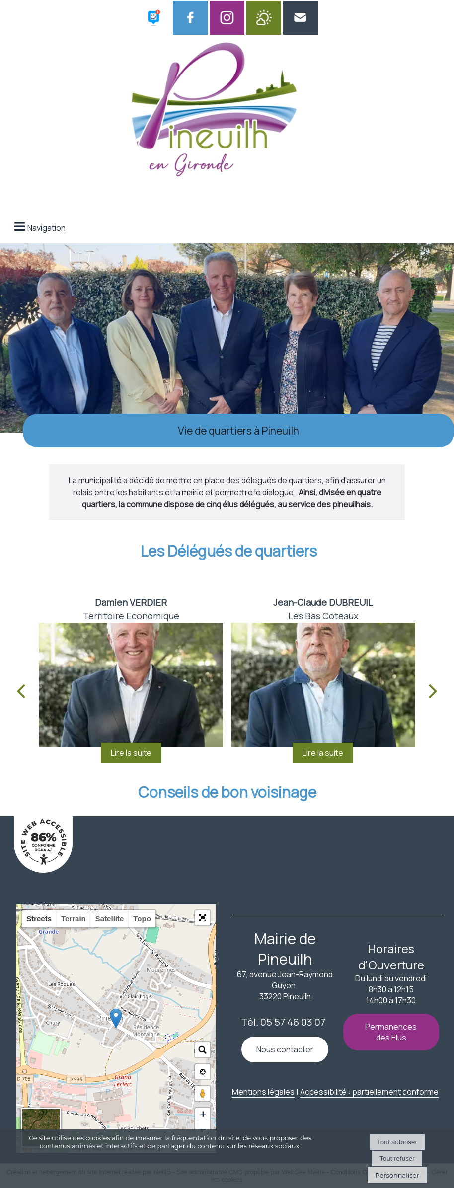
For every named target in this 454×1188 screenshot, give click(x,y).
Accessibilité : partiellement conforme (369, 1091)
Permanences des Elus (391, 1032)
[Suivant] (433, 690)
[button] (202, 917)
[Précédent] (20, 690)
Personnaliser (397, 1175)
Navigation (46, 228)
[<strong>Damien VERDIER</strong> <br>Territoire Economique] (131, 685)
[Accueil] (215, 112)
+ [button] (203, 1115)
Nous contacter (284, 1049)
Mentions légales (263, 1091)
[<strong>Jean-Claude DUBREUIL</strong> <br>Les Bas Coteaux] (323, 685)
